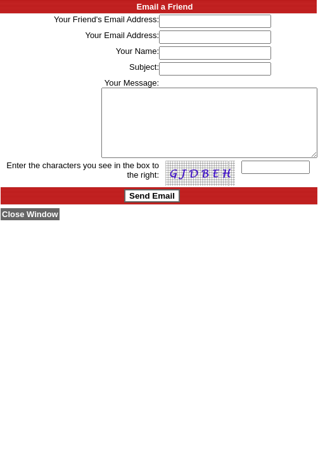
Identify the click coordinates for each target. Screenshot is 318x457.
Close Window (30, 227)
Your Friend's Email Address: (106, 19)
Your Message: (132, 83)
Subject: (144, 67)
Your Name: (137, 51)
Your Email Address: (122, 35)
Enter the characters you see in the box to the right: (82, 183)
